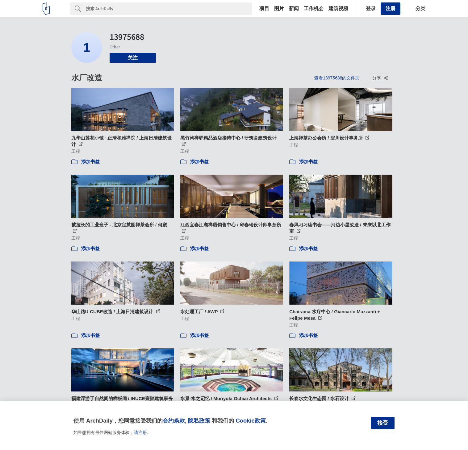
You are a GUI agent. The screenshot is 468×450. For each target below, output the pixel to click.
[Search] (169, 8)
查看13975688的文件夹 (336, 78)
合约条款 (174, 420)
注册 (390, 8)
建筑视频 (338, 8)
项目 (264, 8)
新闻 (294, 8)
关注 (133, 57)
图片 (279, 8)
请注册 (140, 432)
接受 (382, 423)
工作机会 (314, 8)
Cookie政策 (250, 420)
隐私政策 (199, 420)
